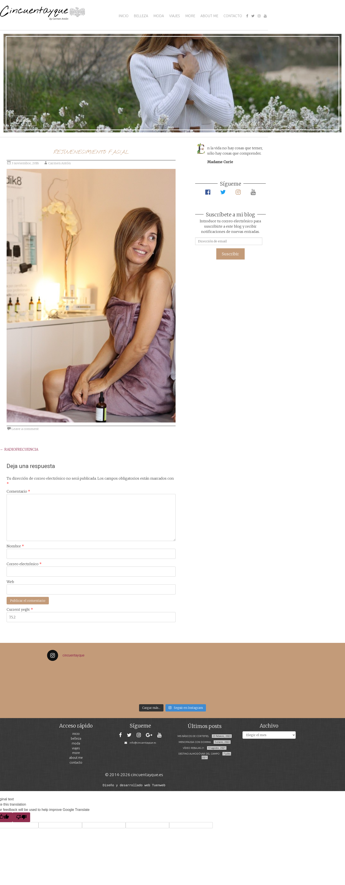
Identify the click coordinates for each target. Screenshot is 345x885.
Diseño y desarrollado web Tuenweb (134, 785)
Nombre (15, 546)
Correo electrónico (24, 564)
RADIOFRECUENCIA (19, 449)
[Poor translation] (21, 817)
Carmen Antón (59, 163)
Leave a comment (25, 429)
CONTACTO (233, 16)
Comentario (18, 491)
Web (10, 582)
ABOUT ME (209, 16)
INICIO (123, 16)
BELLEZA (141, 16)
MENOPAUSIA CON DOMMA (195, 742)
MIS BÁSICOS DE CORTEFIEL (193, 736)
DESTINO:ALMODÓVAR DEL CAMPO (199, 753)
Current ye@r (20, 609)
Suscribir (230, 253)
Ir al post (23, 121)
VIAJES (174, 16)
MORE (190, 16)
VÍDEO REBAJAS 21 (193, 748)
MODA (158, 16)
